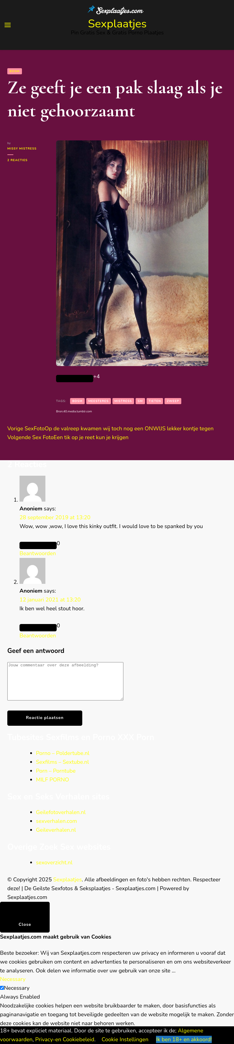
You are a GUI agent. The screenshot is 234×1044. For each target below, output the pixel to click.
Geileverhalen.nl (56, 837)
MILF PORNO (52, 787)
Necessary (17, 995)
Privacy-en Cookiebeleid (64, 1039)
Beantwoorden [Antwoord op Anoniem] (38, 553)
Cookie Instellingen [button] (125, 1039)
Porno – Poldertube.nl (62, 760)
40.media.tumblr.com (77, 411)
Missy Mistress (22, 148)
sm (140, 401)
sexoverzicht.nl (54, 869)
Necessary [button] (13, 986)
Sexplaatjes (117, 23)
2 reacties (27, 160)
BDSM (14, 71)
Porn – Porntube (56, 778)
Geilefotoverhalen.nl (61, 819)
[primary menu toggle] (8, 25)
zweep (173, 401)
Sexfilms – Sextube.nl (62, 769)
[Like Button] (74, 378)
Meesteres (98, 401)
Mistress (123, 401)
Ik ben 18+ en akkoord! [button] (184, 1039)
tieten (155, 401)
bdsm (77, 401)
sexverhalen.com (56, 828)
